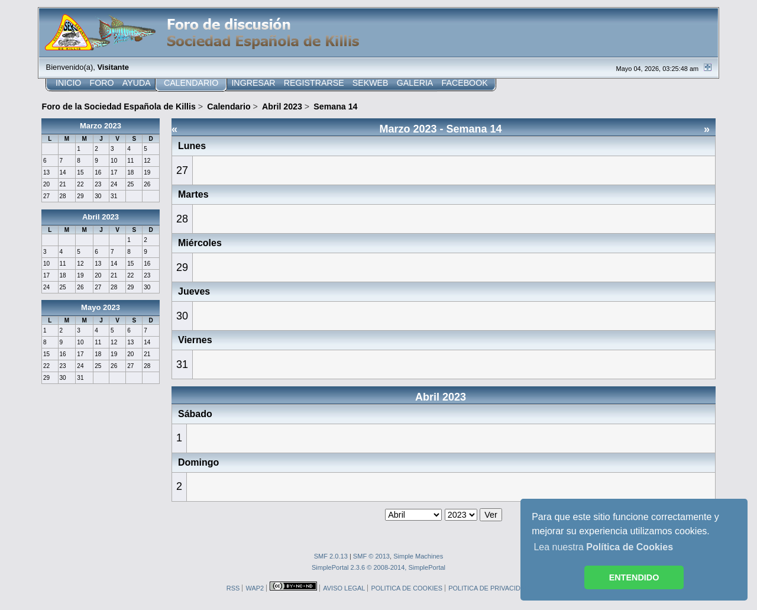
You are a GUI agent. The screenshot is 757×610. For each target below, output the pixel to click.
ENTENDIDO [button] (634, 577)
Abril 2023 (100, 216)
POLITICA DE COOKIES (406, 588)
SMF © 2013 (371, 556)
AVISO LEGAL (344, 588)
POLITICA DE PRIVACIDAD (488, 588)
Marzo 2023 (100, 125)
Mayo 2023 (100, 307)
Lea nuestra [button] (603, 547)
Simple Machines (418, 556)
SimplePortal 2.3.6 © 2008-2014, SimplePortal (378, 567)
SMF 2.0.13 (331, 556)
